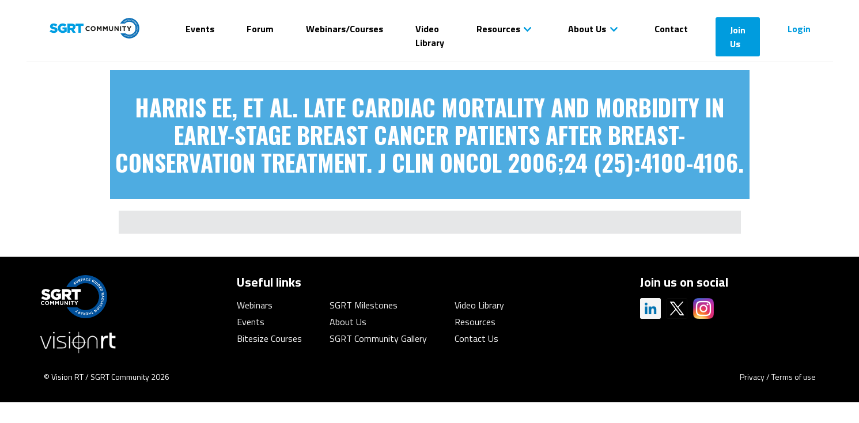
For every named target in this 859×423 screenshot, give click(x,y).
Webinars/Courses (344, 29)
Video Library (429, 35)
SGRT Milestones (364, 305)
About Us (587, 29)
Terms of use (793, 377)
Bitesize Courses (269, 338)
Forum (260, 29)
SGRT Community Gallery (378, 338)
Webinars (255, 305)
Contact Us (476, 338)
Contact (671, 29)
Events (200, 29)
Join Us (738, 37)
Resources (498, 29)
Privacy (752, 377)
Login (799, 29)
